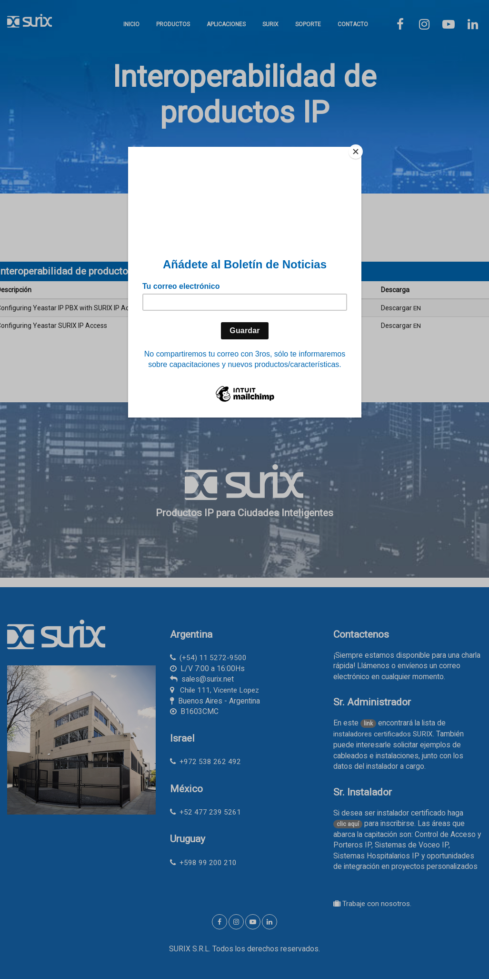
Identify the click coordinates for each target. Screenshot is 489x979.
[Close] (359, 149)
